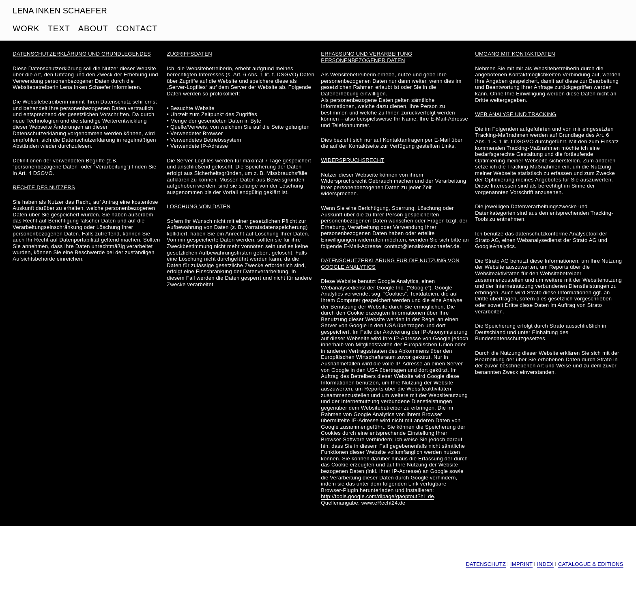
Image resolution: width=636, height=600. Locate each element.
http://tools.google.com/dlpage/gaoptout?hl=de (377, 496)
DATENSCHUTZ (486, 564)
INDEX (545, 564)
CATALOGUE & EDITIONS (590, 564)
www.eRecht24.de (383, 503)
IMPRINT (521, 564)
